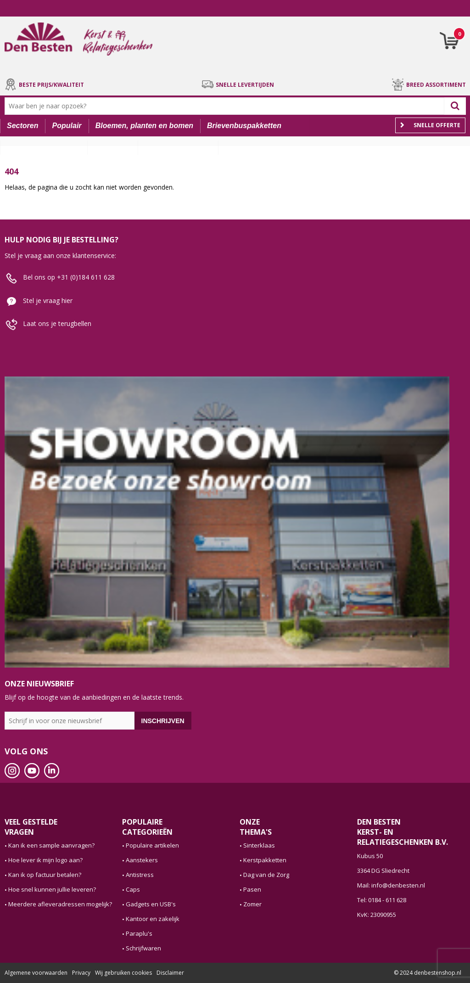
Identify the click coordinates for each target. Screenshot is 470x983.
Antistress (140, 875)
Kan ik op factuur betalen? (44, 875)
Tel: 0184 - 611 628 (381, 900)
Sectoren (22, 125)
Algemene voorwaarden (36, 973)
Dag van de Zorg (266, 875)
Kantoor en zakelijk (152, 919)
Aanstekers (142, 860)
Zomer (252, 904)
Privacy (81, 973)
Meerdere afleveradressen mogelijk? (60, 904)
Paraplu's (139, 933)
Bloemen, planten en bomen (144, 125)
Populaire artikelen (152, 845)
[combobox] (226, 106)
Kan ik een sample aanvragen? (51, 845)
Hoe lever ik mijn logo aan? (45, 860)
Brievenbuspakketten (244, 125)
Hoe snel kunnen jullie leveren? (52, 889)
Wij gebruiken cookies (123, 973)
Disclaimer (170, 973)
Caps (133, 889)
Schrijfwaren (143, 948)
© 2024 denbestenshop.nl (427, 973)
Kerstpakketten (264, 860)
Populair (67, 125)
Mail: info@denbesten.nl (391, 885)
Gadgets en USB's (151, 904)
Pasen (252, 889)
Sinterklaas (259, 845)
